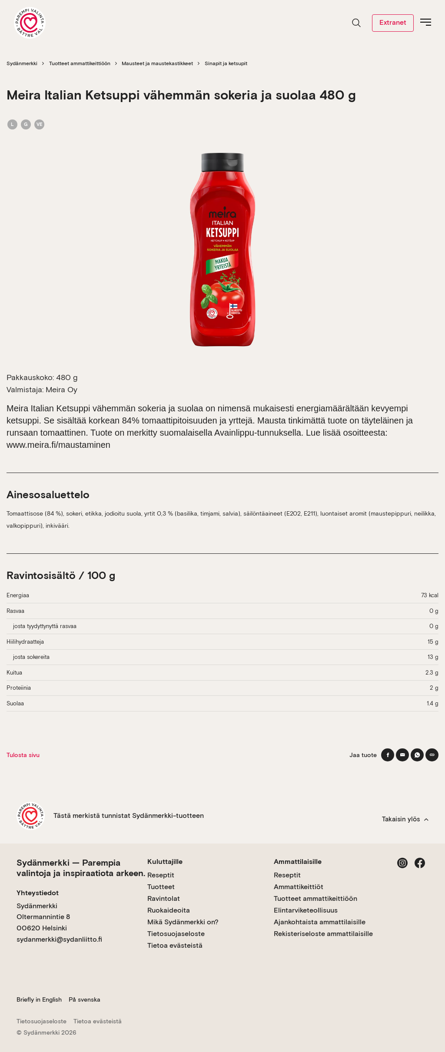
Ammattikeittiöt (298, 887)
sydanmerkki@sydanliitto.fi (59, 939)
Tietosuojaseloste (176, 934)
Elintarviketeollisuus (306, 910)
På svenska (84, 999)
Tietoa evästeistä (175, 945)
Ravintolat (163, 898)
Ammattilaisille (298, 861)
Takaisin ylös (405, 819)
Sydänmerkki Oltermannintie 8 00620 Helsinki (43, 917)
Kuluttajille (165, 861)
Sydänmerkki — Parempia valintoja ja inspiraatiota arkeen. (81, 867)
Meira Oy (61, 389)
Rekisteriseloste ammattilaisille (323, 934)
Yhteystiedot (38, 893)
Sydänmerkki (22, 63)
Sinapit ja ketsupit (226, 63)
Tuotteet (161, 887)
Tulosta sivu (23, 754)
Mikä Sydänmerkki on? (183, 922)
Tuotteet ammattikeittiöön (79, 63)
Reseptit (160, 875)
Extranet (392, 22)
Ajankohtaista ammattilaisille (319, 922)
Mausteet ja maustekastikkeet (157, 63)
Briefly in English (39, 999)
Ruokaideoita (168, 910)
